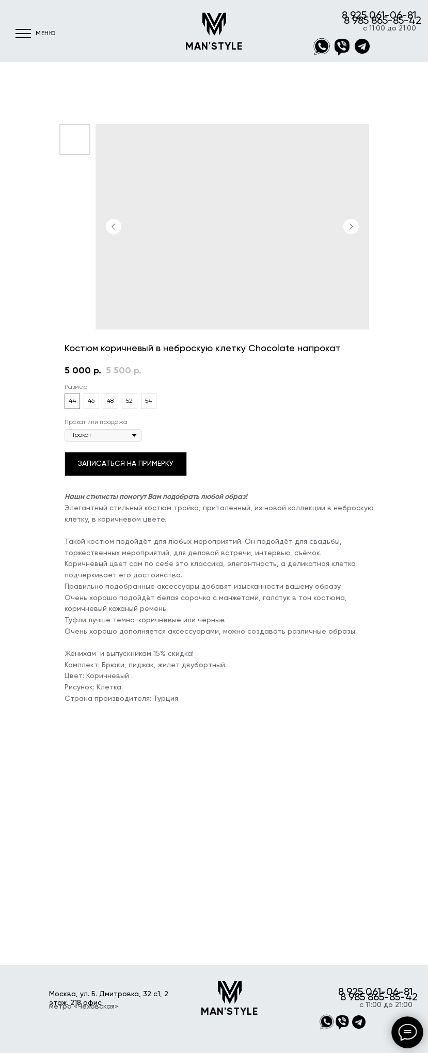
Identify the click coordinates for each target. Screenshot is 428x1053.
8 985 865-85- (376, 21)
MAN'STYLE (214, 47)
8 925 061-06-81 (379, 16)
